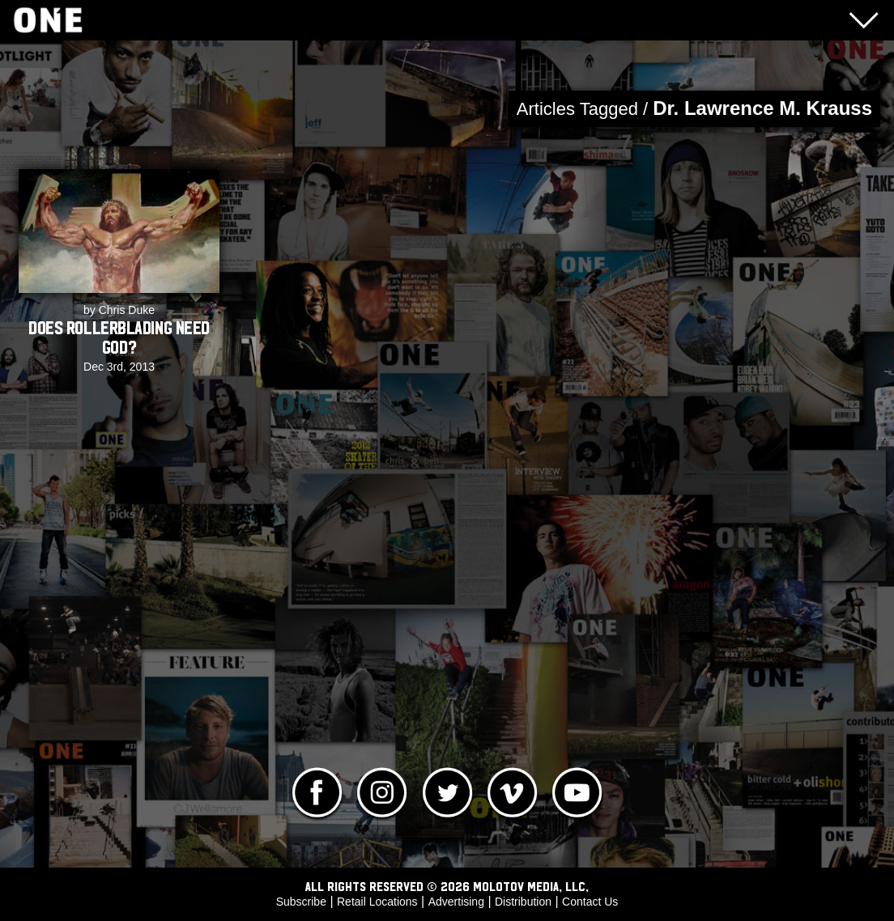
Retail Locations (377, 901)
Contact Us (590, 901)
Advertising (456, 901)
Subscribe (301, 901)
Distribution (523, 901)
